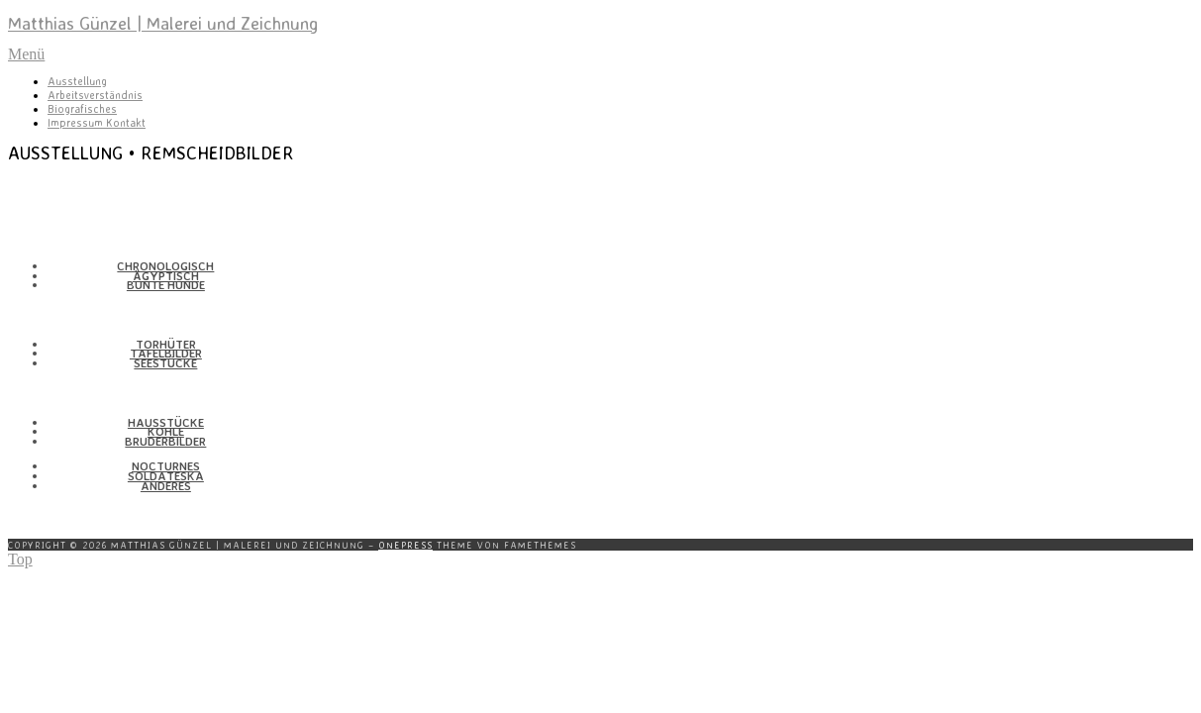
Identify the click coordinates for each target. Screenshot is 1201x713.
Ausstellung (77, 81)
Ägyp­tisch (166, 275)
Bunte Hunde (166, 284)
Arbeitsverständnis (95, 95)
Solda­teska (166, 475)
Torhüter (166, 344)
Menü (26, 54)
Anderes (166, 485)
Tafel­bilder (166, 353)
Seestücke (165, 363)
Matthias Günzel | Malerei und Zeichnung (163, 23)
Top (20, 559)
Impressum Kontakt (97, 123)
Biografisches (82, 109)
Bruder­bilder (165, 441)
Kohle (166, 431)
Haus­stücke (166, 422)
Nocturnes (166, 465)
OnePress (405, 545)
